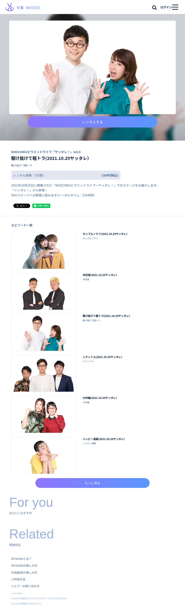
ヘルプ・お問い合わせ (25, 586)
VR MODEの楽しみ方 (24, 565)
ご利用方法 (18, 579)
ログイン (166, 7)
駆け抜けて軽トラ (21, 165)
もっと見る (92, 483)
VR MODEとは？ (21, 559)
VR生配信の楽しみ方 (24, 572)
